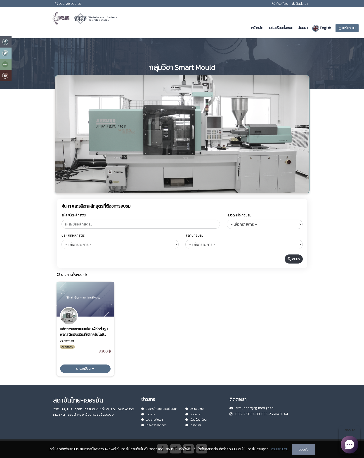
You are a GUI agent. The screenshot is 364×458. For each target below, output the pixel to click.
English (321, 28)
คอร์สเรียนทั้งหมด (280, 27)
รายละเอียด (85, 368)
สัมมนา (303, 27)
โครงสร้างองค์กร (154, 425)
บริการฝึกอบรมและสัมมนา (159, 409)
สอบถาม (349, 440)
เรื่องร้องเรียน (196, 419)
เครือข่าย (193, 425)
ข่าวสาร (148, 414)
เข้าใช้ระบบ (347, 28)
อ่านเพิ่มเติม (279, 449)
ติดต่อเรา (193, 414)
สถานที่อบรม (194, 235)
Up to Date (194, 409)
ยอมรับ (304, 449)
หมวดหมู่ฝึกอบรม (239, 215)
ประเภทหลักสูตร (73, 235)
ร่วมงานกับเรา (152, 419)
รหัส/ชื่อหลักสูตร (73, 215)
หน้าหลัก (257, 27)
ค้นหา (294, 259)
